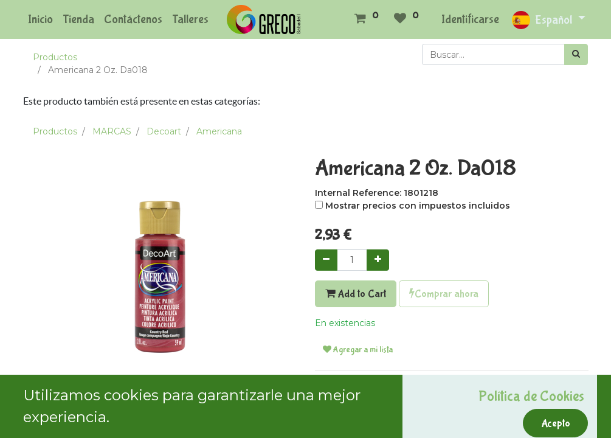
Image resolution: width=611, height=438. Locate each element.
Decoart (164, 131)
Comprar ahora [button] (443, 294)
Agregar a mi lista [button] (358, 350)
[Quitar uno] (326, 260)
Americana (219, 131)
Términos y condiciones (364, 386)
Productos (55, 57)
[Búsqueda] (576, 54)
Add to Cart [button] (355, 294)
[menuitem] (40, 19)
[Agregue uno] (378, 260)
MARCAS (111, 131)
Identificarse (470, 19)
